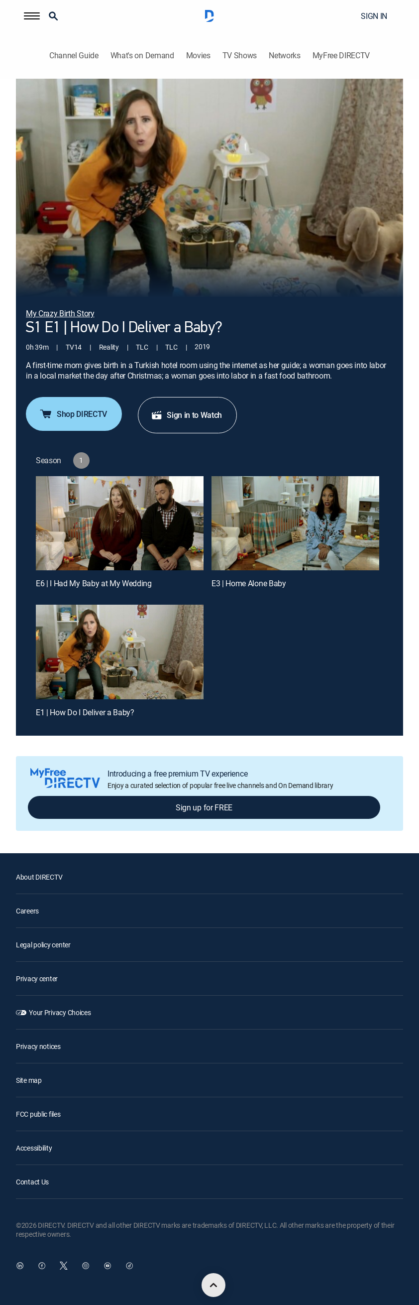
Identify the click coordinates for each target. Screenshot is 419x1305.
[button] (32, 16)
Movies (198, 55)
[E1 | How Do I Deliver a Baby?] (120, 652)
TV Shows (239, 55)
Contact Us (32, 1181)
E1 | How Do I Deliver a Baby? (85, 712)
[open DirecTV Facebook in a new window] (42, 1266)
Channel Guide (74, 55)
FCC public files (38, 1114)
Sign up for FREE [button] (204, 807)
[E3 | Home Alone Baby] (295, 523)
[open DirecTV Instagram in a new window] (86, 1266)
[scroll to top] (213, 1285)
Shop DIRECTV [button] (73, 414)
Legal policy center (43, 944)
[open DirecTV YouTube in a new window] (107, 1266)
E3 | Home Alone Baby (248, 583)
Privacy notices (38, 1046)
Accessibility (34, 1148)
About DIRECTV (39, 877)
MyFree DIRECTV (341, 55)
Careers (27, 910)
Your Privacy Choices (60, 1012)
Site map (29, 1080)
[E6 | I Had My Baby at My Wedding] (120, 523)
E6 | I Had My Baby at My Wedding (94, 583)
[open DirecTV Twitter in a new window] (64, 1266)
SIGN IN (374, 15)
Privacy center (37, 978)
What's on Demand (142, 55)
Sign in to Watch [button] (186, 415)
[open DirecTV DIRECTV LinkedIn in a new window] (20, 1266)
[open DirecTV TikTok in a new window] (129, 1266)
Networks (284, 55)
